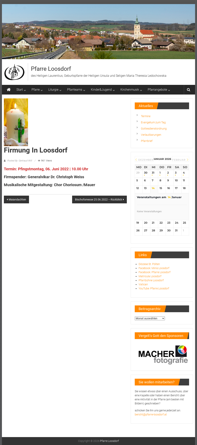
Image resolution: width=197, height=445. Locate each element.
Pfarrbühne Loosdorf (151, 280)
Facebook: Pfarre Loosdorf (155, 272)
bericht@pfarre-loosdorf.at (151, 414)
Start (19, 89)
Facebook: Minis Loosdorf (154, 268)
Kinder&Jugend (101, 89)
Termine (145, 116)
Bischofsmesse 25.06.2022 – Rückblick (98, 199)
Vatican (143, 284)
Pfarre (36, 89)
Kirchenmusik (129, 89)
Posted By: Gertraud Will (19, 160)
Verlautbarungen (151, 134)
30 (146, 172)
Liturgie (53, 89)
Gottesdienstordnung (154, 128)
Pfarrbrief (147, 140)
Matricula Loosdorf (150, 276)
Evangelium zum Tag (153, 122)
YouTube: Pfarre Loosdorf (154, 288)
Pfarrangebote (157, 89)
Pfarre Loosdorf (51, 68)
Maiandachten (17, 199)
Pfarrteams (74, 89)
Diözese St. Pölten (149, 264)
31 (153, 172)
